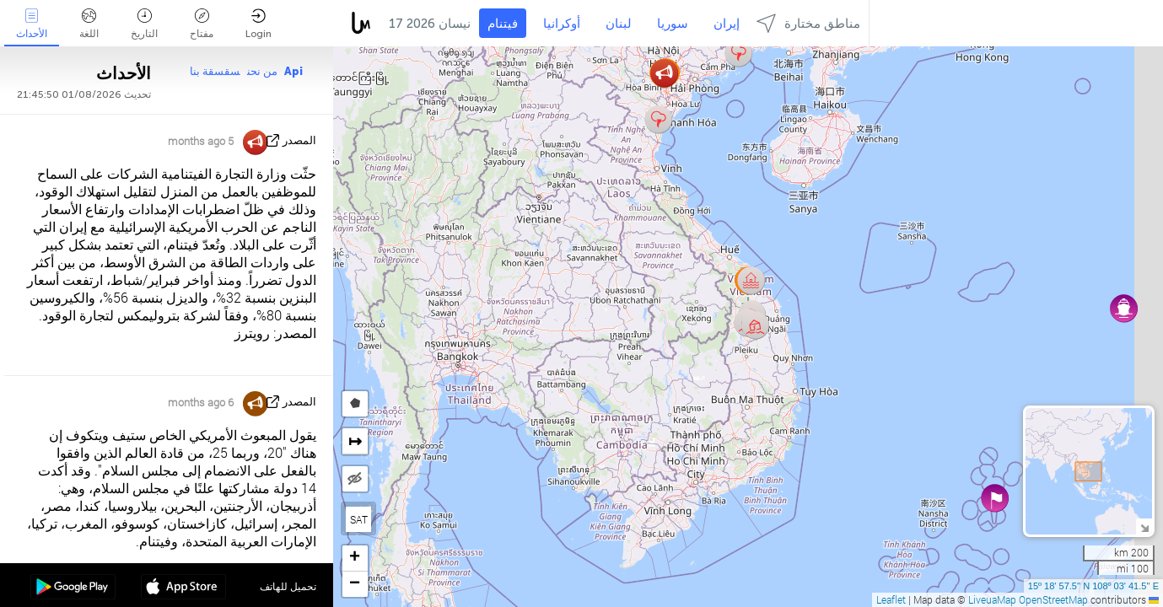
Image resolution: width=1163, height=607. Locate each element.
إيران (726, 23)
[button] (755, 325)
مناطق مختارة (808, 23)
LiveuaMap (992, 599)
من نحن (262, 71)
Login (258, 24)
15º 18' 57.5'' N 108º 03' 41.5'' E (1093, 586)
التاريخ (144, 24)
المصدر (299, 140)
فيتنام (502, 23)
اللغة (89, 24)
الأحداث (31, 24)
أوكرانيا (561, 23)
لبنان (619, 23)
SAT (359, 519)
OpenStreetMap (1053, 599)
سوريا (672, 23)
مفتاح (201, 24)
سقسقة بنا (215, 71)
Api (293, 71)
